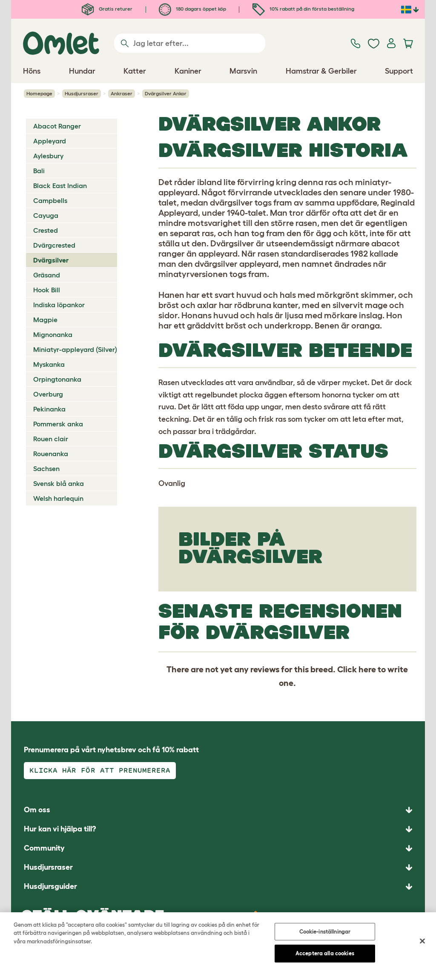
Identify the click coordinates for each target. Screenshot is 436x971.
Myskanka (49, 364)
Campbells (50, 200)
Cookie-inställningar (325, 933)
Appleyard (49, 141)
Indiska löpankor (59, 304)
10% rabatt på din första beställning (303, 8)
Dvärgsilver (51, 260)
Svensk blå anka (58, 483)
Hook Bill (46, 290)
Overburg (48, 394)
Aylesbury (48, 156)
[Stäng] (422, 942)
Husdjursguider (50, 886)
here (367, 669)
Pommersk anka (58, 424)
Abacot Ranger (57, 126)
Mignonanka (52, 334)
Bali (39, 170)
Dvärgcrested (54, 245)
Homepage (39, 93)
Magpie (45, 319)
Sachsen (46, 468)
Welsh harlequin (58, 498)
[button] (218, 886)
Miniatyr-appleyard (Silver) (75, 349)
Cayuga (45, 215)
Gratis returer (107, 8)
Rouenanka (50, 453)
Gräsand (46, 275)
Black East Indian (60, 185)
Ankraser (121, 93)
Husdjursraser (81, 93)
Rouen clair (50, 439)
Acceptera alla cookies (324, 954)
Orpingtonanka (57, 379)
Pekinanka (49, 409)
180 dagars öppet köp (192, 8)
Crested (45, 230)
